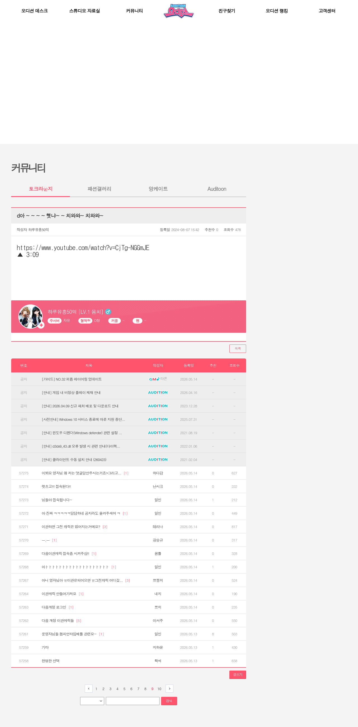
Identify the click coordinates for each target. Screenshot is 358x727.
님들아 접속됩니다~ (57, 500)
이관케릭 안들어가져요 (62, 593)
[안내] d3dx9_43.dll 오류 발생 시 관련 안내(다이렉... (81, 446)
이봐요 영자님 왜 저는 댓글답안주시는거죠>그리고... (85, 473)
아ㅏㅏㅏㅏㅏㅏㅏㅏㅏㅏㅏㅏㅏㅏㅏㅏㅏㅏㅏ (79, 567)
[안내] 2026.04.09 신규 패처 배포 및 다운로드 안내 (80, 406)
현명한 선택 (50, 661)
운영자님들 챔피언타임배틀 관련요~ (73, 634)
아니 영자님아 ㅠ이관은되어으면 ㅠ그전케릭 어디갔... (86, 580)
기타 (45, 647)
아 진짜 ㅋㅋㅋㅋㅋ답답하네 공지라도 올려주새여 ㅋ (85, 513)
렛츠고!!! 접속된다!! (56, 486)
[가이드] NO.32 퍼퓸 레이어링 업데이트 (72, 379)
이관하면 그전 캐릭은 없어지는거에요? (74, 526)
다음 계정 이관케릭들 (61, 620)
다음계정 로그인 (57, 607)
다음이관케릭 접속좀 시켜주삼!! (69, 553)
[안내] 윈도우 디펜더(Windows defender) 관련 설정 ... (82, 433)
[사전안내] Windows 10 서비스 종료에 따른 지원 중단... (83, 419)
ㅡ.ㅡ (49, 540)
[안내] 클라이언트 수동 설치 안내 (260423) (74, 459)
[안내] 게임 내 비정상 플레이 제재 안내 (71, 392)
